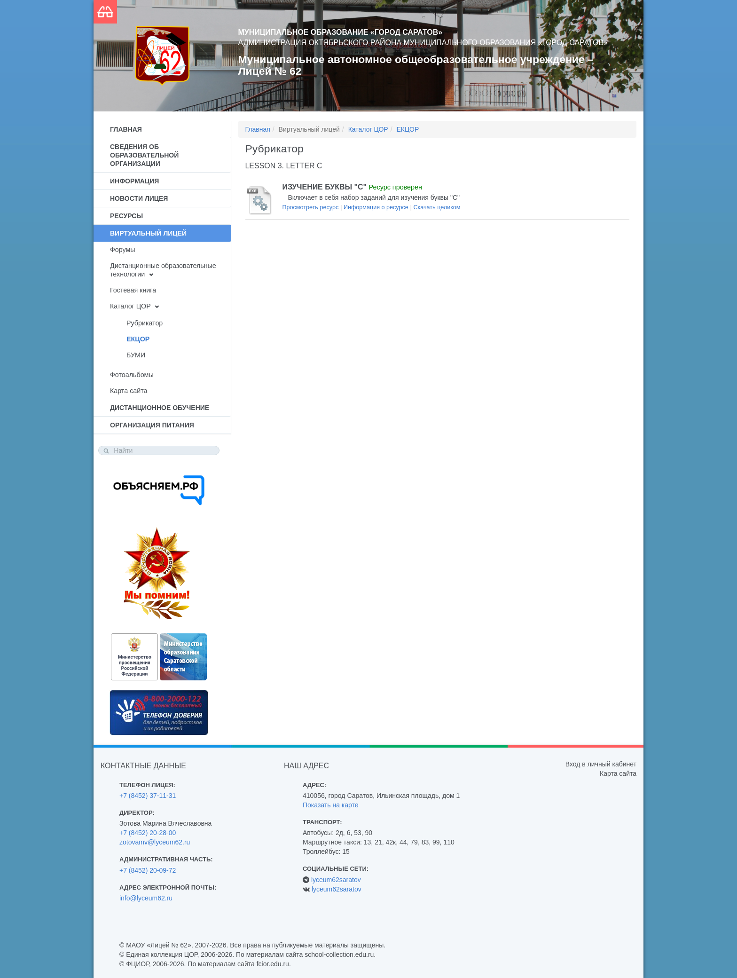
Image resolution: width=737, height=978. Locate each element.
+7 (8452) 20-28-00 (147, 832)
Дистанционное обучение (159, 407)
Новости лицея (139, 198)
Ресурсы (126, 216)
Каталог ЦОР (130, 306)
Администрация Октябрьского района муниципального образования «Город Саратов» (423, 43)
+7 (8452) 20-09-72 (147, 870)
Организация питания (152, 425)
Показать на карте (331, 805)
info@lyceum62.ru (145, 898)
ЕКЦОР (137, 339)
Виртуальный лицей (148, 233)
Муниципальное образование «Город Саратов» (340, 32)
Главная (126, 129)
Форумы (122, 249)
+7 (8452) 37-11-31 (147, 795)
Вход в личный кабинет (600, 764)
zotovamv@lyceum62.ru (154, 842)
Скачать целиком (436, 207)
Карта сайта (128, 390)
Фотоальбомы (132, 375)
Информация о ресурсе (376, 207)
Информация (134, 181)
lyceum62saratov (336, 879)
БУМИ (135, 355)
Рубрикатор (144, 323)
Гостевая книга (133, 290)
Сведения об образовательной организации (144, 155)
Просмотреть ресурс (310, 207)
